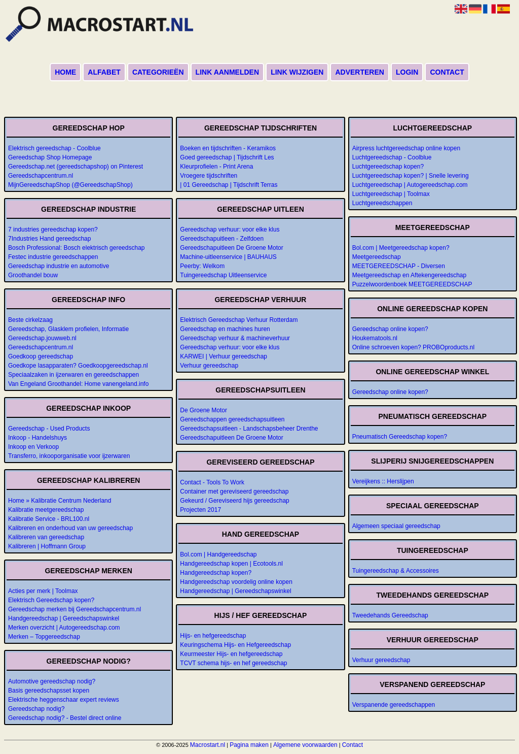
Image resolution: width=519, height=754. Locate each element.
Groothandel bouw (33, 275)
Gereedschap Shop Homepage (50, 157)
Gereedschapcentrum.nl (40, 175)
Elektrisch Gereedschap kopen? (51, 600)
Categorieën (158, 72)
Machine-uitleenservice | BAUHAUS (228, 256)
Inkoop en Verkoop (33, 446)
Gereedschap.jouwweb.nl (42, 338)
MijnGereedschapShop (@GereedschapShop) (70, 184)
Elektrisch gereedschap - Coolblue (54, 148)
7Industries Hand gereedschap (49, 238)
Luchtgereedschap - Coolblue (392, 157)
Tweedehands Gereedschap (390, 615)
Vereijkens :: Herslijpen (383, 481)
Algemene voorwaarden (305, 744)
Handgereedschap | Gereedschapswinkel (63, 618)
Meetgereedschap (376, 256)
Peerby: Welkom (202, 266)
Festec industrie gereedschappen (53, 256)
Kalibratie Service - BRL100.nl (48, 518)
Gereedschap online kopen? (390, 329)
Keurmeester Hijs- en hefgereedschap (231, 654)
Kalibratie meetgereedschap (46, 509)
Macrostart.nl (207, 744)
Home (65, 72)
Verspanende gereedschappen (393, 704)
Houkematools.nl (374, 338)
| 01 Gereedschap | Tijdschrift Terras (228, 184)
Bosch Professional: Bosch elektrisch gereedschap (76, 247)
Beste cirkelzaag (30, 319)
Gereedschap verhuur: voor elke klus (229, 229)
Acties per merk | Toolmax (43, 591)
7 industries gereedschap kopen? (53, 229)
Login (407, 72)
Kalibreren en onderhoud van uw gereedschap (70, 528)
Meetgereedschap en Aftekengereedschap (409, 275)
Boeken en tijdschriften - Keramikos (228, 148)
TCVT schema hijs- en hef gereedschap (233, 663)
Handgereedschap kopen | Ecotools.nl (231, 563)
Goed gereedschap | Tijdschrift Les (227, 157)
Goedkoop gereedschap (40, 356)
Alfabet (104, 72)
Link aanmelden (227, 72)
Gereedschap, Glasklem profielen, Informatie (68, 329)
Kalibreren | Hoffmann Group (47, 546)
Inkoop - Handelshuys (37, 437)
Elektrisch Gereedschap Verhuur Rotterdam (239, 319)
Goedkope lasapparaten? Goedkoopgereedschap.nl (78, 365)
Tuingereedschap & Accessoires (395, 570)
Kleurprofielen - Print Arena (216, 166)
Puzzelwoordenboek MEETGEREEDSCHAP (412, 284)
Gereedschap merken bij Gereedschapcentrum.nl (74, 609)
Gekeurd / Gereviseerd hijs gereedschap (234, 500)
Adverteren (359, 72)
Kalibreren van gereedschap (46, 537)
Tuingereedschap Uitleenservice (223, 275)
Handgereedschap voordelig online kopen (236, 581)
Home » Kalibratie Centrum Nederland (59, 500)
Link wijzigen (297, 72)
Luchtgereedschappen (382, 203)
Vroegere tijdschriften (208, 175)
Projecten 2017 (200, 509)
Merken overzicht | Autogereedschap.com (64, 627)
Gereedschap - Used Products (49, 428)
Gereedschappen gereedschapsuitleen (232, 419)
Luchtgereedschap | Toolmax (391, 194)
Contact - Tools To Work (212, 482)
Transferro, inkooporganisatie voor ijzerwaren (69, 456)
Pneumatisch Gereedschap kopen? (399, 436)
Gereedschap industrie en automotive (58, 266)
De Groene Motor (203, 410)
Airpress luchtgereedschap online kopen (406, 148)
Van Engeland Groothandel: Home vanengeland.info (78, 383)
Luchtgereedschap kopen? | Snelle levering (410, 175)
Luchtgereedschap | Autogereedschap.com (410, 184)
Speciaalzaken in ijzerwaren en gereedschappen (73, 374)
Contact (447, 72)
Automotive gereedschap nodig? (51, 681)
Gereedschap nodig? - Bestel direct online (64, 718)
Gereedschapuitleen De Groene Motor (231, 247)
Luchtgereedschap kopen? (388, 166)
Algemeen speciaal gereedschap (396, 526)
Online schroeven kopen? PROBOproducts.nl (413, 347)
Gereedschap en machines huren (225, 329)
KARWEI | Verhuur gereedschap (223, 356)
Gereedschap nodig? (36, 708)
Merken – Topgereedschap (44, 636)
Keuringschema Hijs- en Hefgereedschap (235, 644)
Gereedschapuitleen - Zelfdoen (222, 238)
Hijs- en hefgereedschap (213, 635)
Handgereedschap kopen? (215, 572)
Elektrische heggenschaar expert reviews (63, 699)
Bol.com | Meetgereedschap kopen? (401, 247)
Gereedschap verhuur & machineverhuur (235, 338)
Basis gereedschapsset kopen (48, 690)
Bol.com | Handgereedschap (218, 554)
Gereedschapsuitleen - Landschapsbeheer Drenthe (249, 428)
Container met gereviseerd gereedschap (234, 491)
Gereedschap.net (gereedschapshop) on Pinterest (75, 166)
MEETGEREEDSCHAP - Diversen (398, 266)
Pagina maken (249, 744)
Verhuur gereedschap (209, 365)
